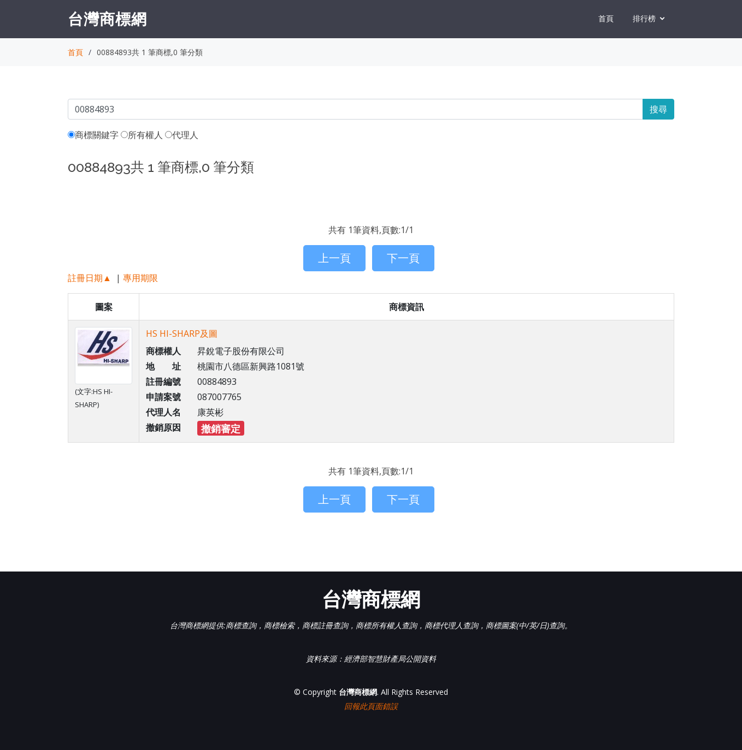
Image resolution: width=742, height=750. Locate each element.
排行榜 (644, 18)
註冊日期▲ (89, 278)
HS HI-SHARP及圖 (181, 334)
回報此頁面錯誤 (371, 706)
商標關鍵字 (93, 135)
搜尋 (658, 109)
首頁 (606, 18)
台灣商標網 (107, 18)
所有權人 (142, 135)
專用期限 (140, 278)
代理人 (181, 135)
